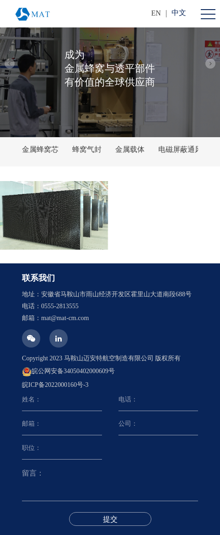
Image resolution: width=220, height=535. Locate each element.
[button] (10, 64)
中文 (179, 12)
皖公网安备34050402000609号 (68, 371)
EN (156, 13)
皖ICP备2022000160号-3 (55, 384)
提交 (110, 519)
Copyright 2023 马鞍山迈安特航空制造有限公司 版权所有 (101, 358)
